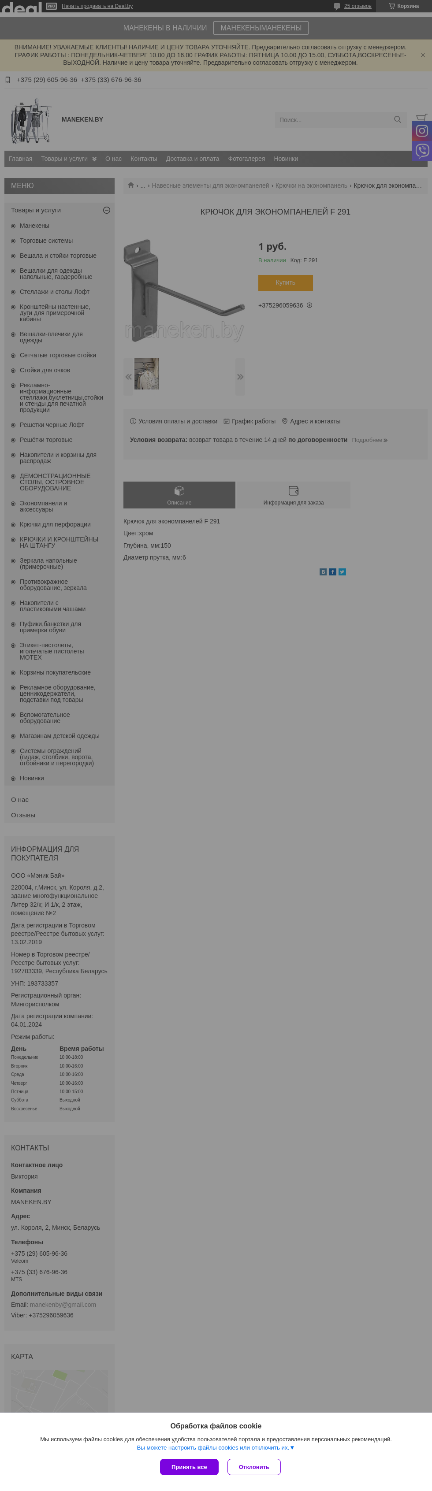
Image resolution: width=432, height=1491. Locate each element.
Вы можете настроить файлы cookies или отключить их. (213, 1447)
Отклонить (254, 1467)
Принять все (189, 1467)
